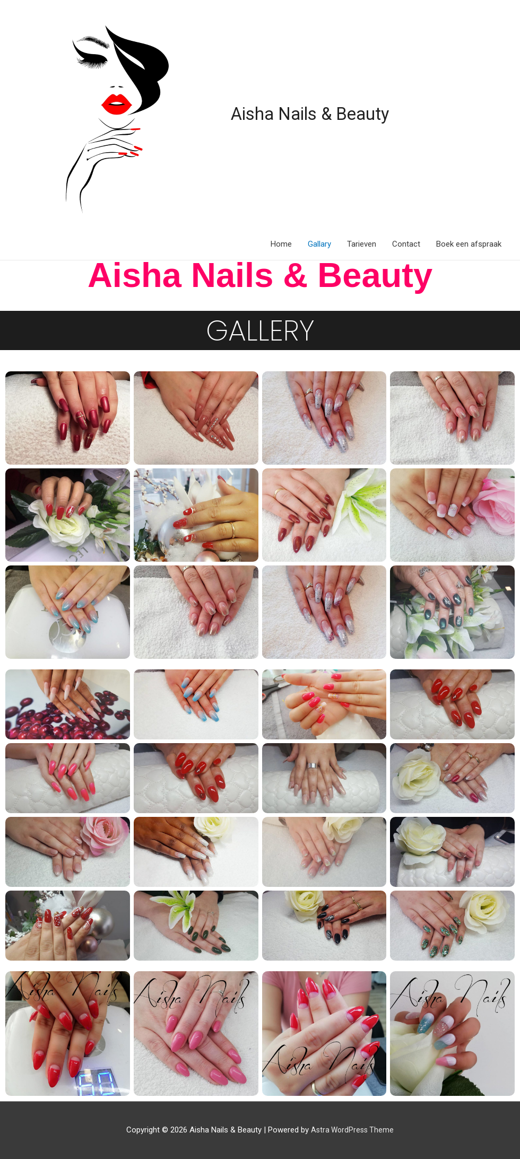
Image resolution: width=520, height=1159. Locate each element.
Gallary (319, 244)
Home (281, 244)
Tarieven (361, 244)
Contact (406, 244)
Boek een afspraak (468, 244)
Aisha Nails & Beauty (318, 114)
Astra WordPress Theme (352, 1130)
